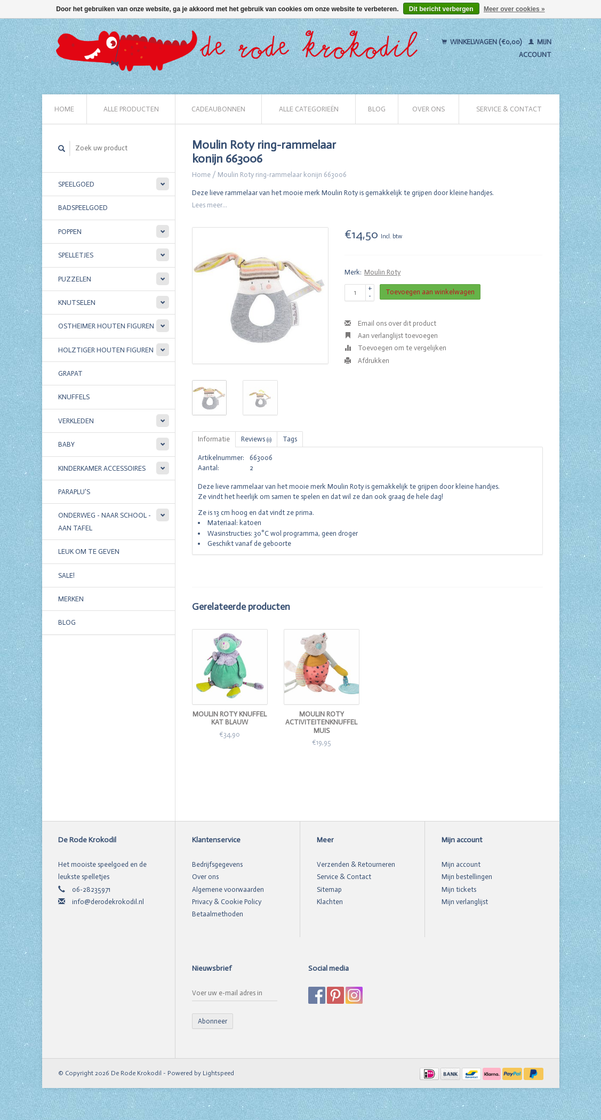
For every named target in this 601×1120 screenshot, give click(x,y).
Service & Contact (509, 109)
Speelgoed (76, 184)
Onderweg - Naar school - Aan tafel (104, 521)
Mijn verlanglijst (465, 902)
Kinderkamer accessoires (102, 468)
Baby (66, 444)
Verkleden (76, 421)
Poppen (70, 232)
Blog (377, 109)
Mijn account (461, 864)
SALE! (66, 575)
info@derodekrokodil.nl (108, 902)
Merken (71, 599)
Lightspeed (218, 1073)
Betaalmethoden (217, 914)
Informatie (214, 439)
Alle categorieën (309, 109)
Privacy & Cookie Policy (226, 902)
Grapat (70, 373)
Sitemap (329, 889)
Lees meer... (209, 205)
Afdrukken (366, 361)
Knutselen (76, 303)
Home (64, 109)
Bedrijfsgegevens (217, 864)
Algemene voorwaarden (228, 889)
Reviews (256, 439)
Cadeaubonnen (218, 109)
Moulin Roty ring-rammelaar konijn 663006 (282, 175)
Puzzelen (74, 279)
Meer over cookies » (514, 9)
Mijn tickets (459, 889)
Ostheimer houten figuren (106, 326)
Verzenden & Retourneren (356, 864)
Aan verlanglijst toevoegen (391, 336)
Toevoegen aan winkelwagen (430, 292)
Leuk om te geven (88, 551)
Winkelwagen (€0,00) (482, 42)
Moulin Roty (382, 272)
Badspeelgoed (83, 208)
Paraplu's (74, 492)
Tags (290, 439)
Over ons (428, 109)
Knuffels (74, 397)
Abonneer (212, 1021)
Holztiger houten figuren (106, 350)
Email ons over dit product (390, 323)
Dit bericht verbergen (441, 9)
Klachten (330, 902)
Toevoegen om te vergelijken (395, 348)
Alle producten (131, 109)
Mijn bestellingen (467, 877)
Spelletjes (75, 255)
